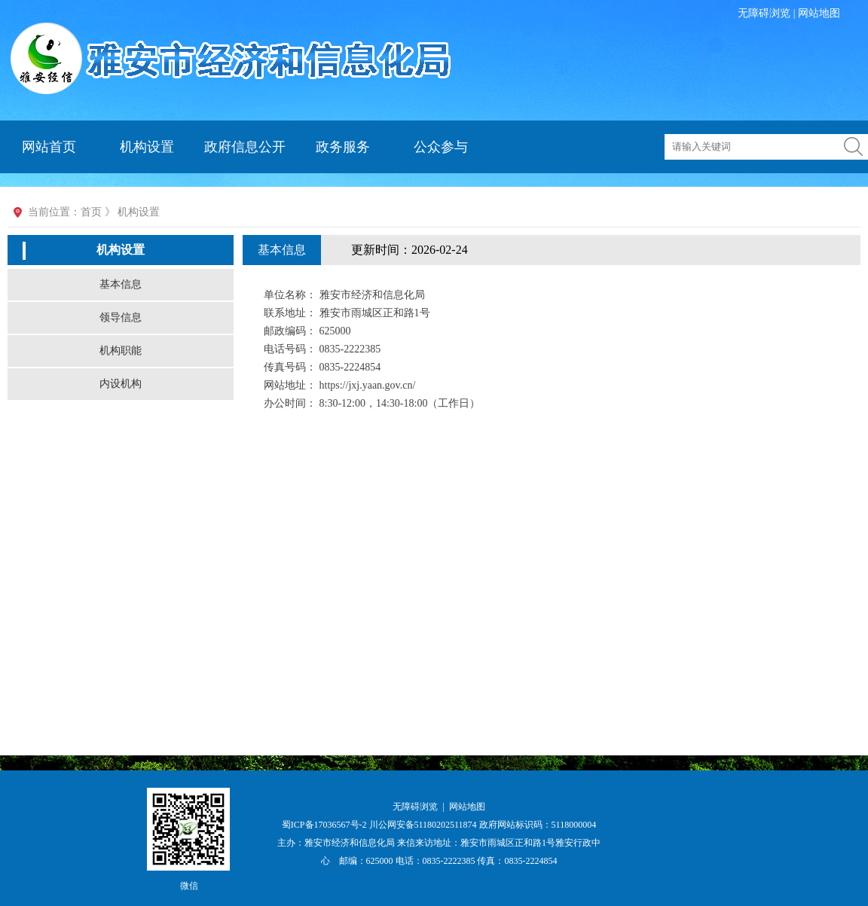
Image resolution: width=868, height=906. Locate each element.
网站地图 (819, 13)
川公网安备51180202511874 (424, 824)
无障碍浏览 (764, 13)
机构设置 (147, 146)
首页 (91, 212)
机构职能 (120, 350)
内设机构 (120, 383)
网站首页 (49, 146)
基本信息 (120, 284)
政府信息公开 (245, 146)
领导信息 (120, 317)
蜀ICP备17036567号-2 (325, 824)
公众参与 (441, 146)
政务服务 (343, 146)
